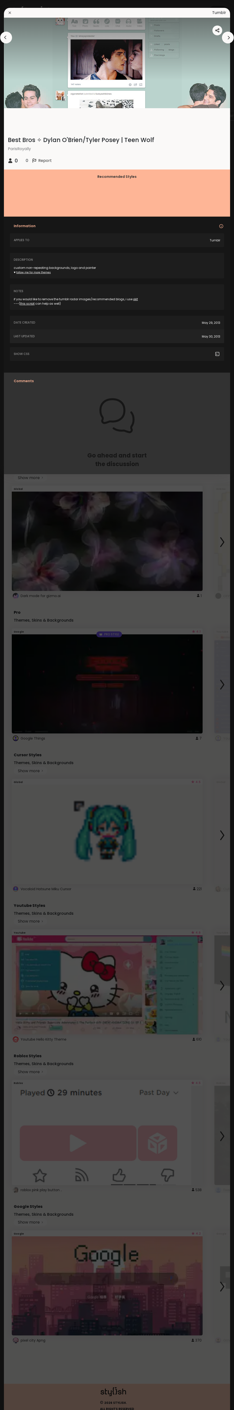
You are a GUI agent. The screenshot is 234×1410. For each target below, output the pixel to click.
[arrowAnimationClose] (6, 37)
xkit (135, 299)
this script (27, 303)
